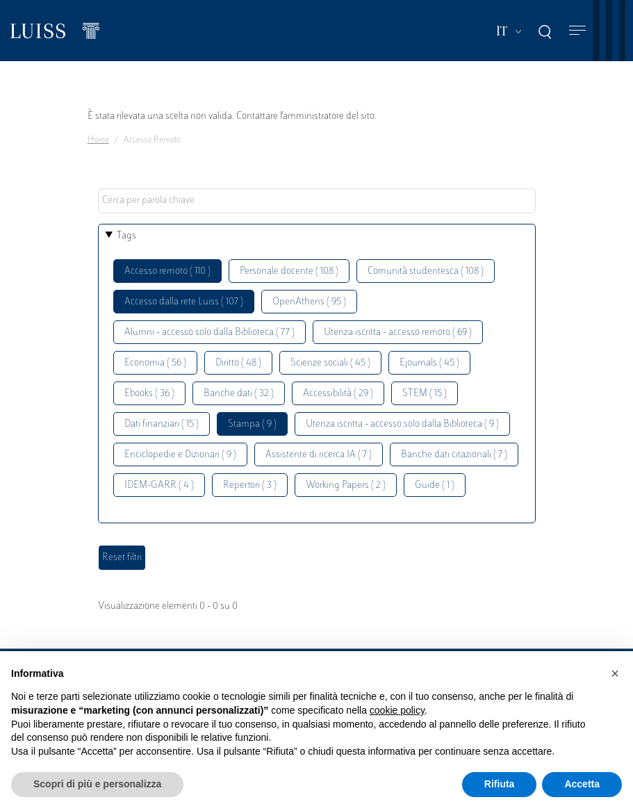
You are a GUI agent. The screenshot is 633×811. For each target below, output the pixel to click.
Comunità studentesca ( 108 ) (426, 271)
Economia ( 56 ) (155, 363)
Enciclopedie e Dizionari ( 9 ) (180, 455)
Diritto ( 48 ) (238, 363)
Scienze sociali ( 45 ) (330, 363)
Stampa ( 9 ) (252, 424)
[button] (615, 673)
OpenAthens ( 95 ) (309, 302)
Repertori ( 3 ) (250, 485)
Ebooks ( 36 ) (149, 393)
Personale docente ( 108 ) (289, 271)
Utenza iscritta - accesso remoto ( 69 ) (398, 332)
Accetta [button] (582, 783)
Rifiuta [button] (499, 783)
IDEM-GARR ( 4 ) (159, 485)
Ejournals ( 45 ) (429, 363)
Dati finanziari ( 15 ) (161, 424)
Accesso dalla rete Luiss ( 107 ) (183, 302)
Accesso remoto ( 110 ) (167, 271)
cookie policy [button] (397, 710)
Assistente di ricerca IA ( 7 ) (318, 455)
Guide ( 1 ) (434, 485)
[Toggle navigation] (577, 31)
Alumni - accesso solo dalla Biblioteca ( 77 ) (209, 332)
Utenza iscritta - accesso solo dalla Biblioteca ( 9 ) (402, 424)
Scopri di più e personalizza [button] (97, 783)
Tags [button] (126, 236)
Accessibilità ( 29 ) (338, 393)
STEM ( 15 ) (424, 393)
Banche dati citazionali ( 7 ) (454, 455)
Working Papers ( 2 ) (346, 485)
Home (98, 140)
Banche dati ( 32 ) (239, 393)
